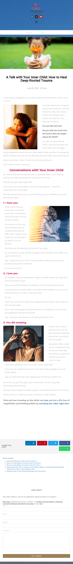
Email (5, 514)
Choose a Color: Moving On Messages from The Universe (29, 471)
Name (5, 505)
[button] (36, 21)
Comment (6, 530)
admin (8, 461)
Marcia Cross (10, 463)
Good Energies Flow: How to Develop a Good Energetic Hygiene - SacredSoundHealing (32, 467)
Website (5, 522)
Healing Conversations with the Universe (24, 461)
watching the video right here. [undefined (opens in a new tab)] (53, 403)
